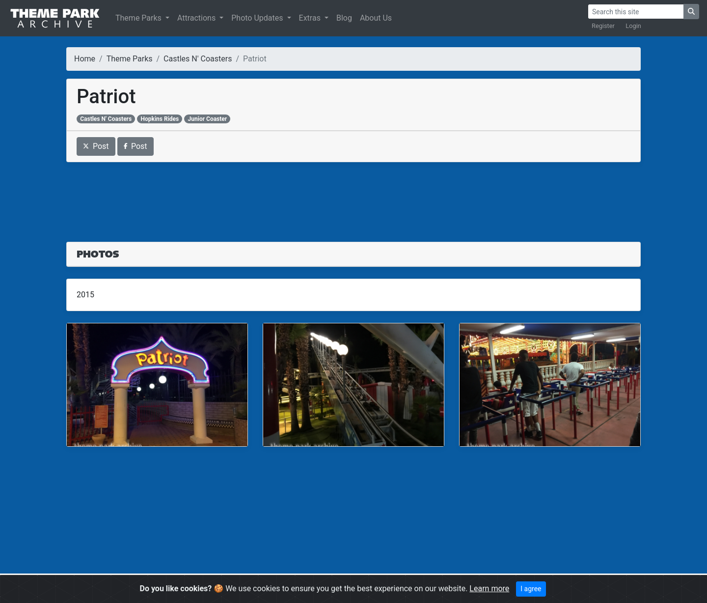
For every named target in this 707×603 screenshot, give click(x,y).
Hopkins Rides (160, 118)
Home (84, 58)
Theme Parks (139, 18)
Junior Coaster (207, 118)
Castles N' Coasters (197, 58)
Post (96, 146)
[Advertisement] (353, 196)
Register (603, 25)
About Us (376, 18)
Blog (344, 18)
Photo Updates (258, 18)
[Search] (636, 11)
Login (633, 25)
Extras (311, 18)
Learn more (489, 588)
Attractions (197, 18)
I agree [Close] (530, 589)
